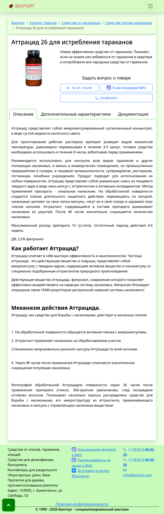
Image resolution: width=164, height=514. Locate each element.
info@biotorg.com (137, 472)
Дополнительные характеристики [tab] (76, 114)
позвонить (106, 98)
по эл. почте (79, 88)
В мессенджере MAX (126, 88)
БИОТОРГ (21, 6)
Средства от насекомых (80, 22)
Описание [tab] (23, 114)
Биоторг (18, 22)
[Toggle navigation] (150, 6)
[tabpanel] (82, 279)
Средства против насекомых (128, 22)
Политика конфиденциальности (82, 504)
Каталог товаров (43, 22)
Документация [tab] (133, 114)
